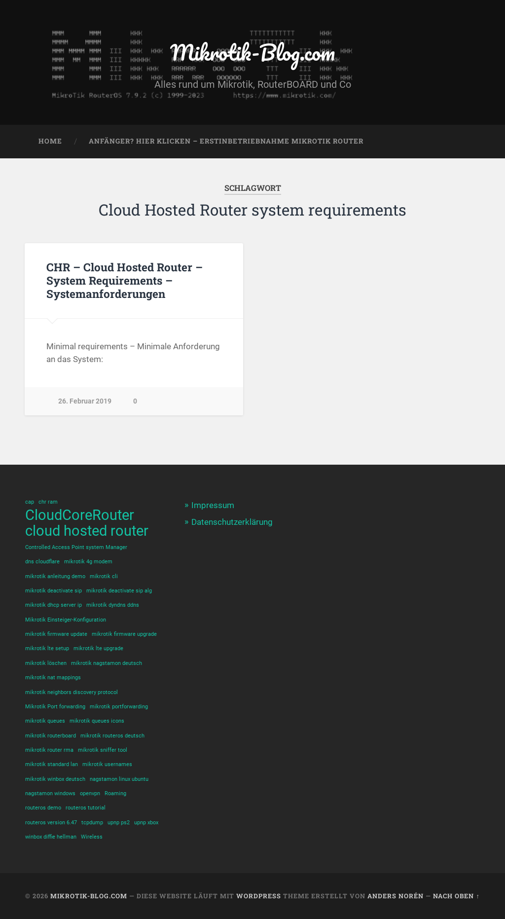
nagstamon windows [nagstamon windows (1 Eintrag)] (50, 793)
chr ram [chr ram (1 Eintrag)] (48, 502)
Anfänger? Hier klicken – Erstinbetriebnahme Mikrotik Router (226, 141)
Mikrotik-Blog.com (252, 52)
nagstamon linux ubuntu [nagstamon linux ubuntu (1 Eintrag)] (119, 779)
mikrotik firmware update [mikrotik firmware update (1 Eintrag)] (56, 634)
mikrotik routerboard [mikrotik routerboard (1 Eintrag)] (50, 736)
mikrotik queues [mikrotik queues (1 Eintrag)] (45, 721)
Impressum (212, 505)
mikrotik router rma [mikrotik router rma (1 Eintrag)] (49, 750)
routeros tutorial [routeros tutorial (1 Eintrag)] (86, 808)
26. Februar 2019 (84, 401)
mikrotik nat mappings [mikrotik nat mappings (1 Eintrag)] (53, 677)
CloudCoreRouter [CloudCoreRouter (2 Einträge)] (79, 515)
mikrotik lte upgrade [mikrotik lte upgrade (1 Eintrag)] (98, 648)
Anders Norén (395, 896)
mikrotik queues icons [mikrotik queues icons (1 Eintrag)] (97, 721)
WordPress (258, 896)
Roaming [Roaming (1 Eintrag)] (115, 793)
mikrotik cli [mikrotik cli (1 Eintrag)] (104, 576)
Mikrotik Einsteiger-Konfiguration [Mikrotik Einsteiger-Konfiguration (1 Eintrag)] (65, 620)
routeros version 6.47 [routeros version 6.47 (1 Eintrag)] (51, 822)
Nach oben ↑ (456, 896)
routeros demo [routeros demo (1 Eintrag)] (43, 808)
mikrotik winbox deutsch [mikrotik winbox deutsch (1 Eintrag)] (55, 779)
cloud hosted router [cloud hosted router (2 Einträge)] (86, 531)
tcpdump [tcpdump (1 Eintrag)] (92, 822)
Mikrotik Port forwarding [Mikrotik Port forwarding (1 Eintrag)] (55, 706)
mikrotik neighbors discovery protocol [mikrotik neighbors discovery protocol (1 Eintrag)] (71, 692)
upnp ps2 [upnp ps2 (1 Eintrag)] (119, 822)
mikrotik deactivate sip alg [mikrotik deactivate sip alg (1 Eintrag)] (119, 591)
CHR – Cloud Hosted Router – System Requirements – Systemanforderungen (124, 280)
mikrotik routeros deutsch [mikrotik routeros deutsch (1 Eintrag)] (112, 736)
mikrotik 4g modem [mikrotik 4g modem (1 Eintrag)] (88, 561)
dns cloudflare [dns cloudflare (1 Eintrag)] (42, 561)
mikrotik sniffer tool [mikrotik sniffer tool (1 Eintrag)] (102, 750)
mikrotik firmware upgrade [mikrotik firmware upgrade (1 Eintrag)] (124, 634)
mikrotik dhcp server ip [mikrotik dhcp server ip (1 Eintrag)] (53, 605)
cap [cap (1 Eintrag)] (29, 502)
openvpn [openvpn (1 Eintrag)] (90, 793)
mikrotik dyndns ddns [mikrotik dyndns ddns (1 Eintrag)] (112, 605)
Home (50, 141)
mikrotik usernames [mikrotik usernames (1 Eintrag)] (107, 764)
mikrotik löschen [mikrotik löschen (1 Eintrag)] (46, 663)
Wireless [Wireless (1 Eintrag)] (92, 837)
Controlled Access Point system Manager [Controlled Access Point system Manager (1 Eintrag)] (76, 547)
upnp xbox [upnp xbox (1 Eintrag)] (146, 822)
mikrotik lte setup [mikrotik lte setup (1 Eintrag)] (47, 648)
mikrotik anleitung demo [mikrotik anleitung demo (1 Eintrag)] (55, 576)
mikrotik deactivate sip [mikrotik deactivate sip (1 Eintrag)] (53, 591)
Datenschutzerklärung (232, 522)
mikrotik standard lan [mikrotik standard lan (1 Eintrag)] (51, 764)
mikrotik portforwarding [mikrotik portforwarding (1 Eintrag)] (119, 706)
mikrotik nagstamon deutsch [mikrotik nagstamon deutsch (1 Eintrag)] (106, 663)
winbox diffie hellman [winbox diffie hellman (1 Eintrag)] (50, 837)
